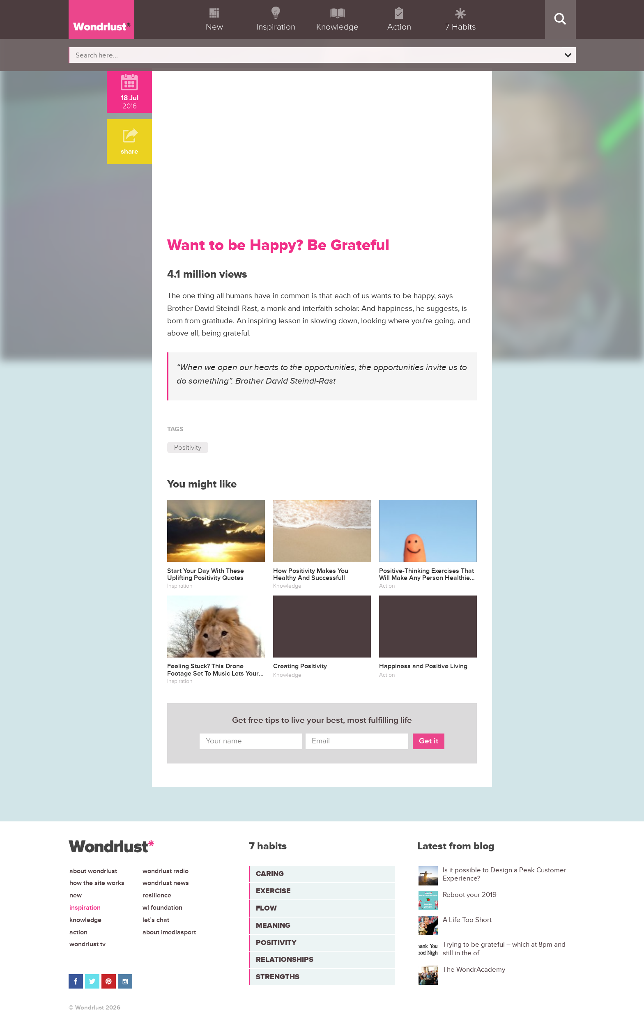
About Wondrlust (93, 871)
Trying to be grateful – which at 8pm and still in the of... (504, 949)
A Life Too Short (467, 920)
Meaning (273, 925)
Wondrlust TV (87, 944)
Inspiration (85, 908)
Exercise (273, 890)
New (75, 895)
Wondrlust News (166, 883)
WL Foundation (162, 908)
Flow (266, 908)
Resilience (157, 895)
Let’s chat (156, 920)
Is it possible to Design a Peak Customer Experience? (504, 874)
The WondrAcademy (474, 970)
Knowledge (85, 920)
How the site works (96, 883)
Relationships (284, 959)
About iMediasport (169, 932)
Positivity (187, 447)
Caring (270, 873)
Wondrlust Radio (166, 871)
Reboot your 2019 (470, 895)
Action (78, 932)
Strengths (277, 976)
